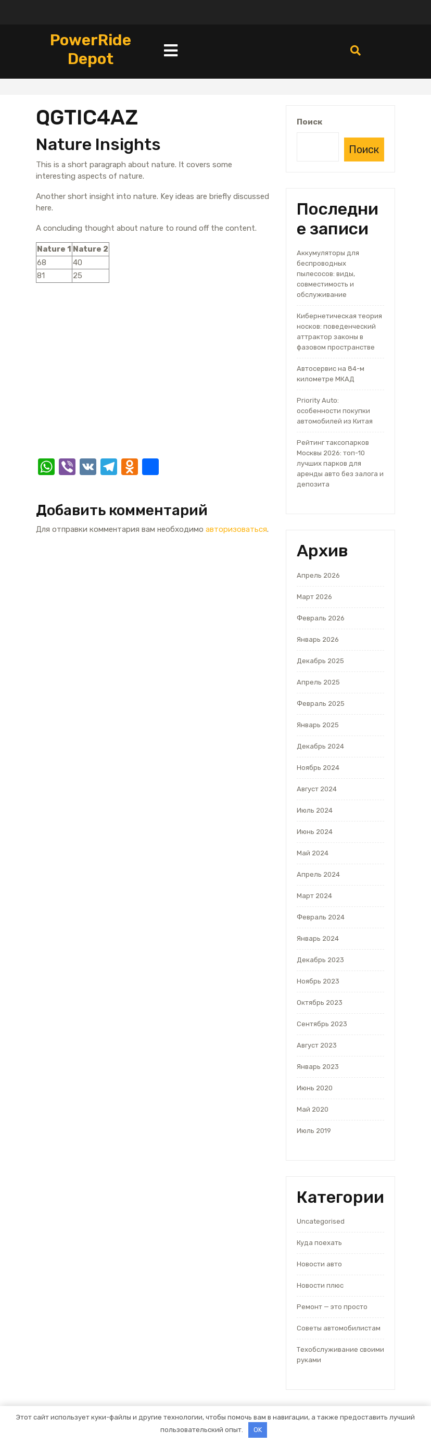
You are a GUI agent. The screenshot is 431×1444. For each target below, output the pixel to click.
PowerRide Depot (90, 49)
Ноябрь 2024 (318, 767)
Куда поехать (319, 1243)
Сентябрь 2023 (322, 1024)
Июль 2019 (314, 1131)
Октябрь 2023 (320, 1002)
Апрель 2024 (318, 874)
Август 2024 (317, 789)
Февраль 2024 (321, 917)
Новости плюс (320, 1285)
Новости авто (319, 1264)
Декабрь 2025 (320, 661)
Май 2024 (312, 853)
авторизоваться (236, 529)
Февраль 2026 (321, 618)
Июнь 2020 (315, 1088)
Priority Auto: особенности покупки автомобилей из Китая (335, 410)
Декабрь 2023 (320, 960)
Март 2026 (314, 597)
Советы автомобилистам (339, 1328)
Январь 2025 (318, 725)
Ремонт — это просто (332, 1307)
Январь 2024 (318, 938)
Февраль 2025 (321, 703)
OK (257, 1430)
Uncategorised (321, 1221)
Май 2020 (312, 1109)
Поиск (309, 122)
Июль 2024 (315, 810)
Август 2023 (317, 1045)
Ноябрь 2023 (318, 981)
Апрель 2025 (318, 682)
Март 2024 (314, 896)
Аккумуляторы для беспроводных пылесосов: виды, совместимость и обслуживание (328, 273)
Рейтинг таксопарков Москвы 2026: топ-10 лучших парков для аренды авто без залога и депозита (340, 463)
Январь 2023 (318, 1066)
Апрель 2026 (318, 575)
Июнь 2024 (315, 832)
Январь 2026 (318, 639)
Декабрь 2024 (320, 746)
